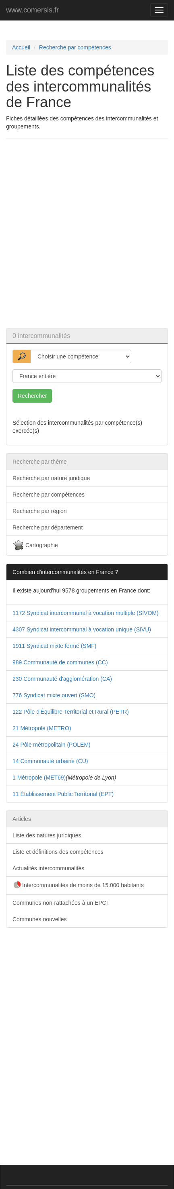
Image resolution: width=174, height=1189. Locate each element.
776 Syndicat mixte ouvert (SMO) (53, 695)
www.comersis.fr (32, 10)
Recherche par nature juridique (51, 478)
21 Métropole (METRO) (41, 728)
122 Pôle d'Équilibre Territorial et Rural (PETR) (70, 712)
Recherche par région (39, 511)
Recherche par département (47, 527)
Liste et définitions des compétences (58, 852)
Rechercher (32, 396)
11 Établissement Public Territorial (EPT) (63, 794)
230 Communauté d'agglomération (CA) (62, 679)
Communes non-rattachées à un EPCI (60, 903)
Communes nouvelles (39, 919)
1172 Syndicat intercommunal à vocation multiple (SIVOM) (85, 613)
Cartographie (35, 545)
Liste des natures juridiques (46, 835)
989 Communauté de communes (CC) (60, 662)
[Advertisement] (87, 233)
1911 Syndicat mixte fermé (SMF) (54, 646)
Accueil (21, 47)
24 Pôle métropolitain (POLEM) (51, 744)
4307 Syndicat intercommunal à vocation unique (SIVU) (81, 629)
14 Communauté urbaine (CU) (50, 761)
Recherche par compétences (75, 47)
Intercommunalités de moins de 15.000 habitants (78, 885)
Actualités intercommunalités (48, 868)
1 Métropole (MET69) (39, 777)
